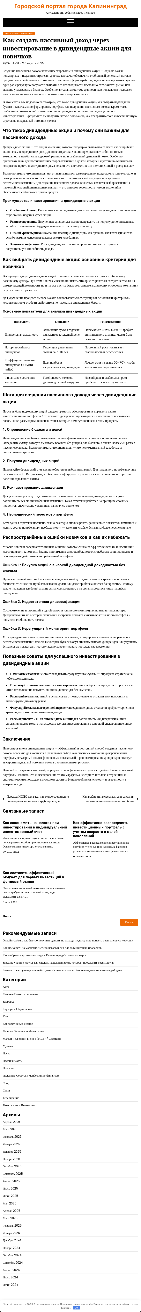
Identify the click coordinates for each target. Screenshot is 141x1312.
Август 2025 (11, 1181)
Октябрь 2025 (12, 1166)
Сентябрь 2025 (13, 1174)
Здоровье (8, 1001)
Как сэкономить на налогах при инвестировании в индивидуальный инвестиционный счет (35, 827)
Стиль (7, 1090)
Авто (6, 987)
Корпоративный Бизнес (18, 1024)
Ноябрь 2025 (11, 1159)
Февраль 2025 (12, 1225)
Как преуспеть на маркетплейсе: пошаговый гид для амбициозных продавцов (52, 948)
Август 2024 (11, 1270)
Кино (6, 1016)
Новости (8, 1068)
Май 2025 (9, 1203)
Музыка (8, 1046)
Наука (6, 1053)
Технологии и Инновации (19, 1105)
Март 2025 (10, 1218)
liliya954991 (11, 63)
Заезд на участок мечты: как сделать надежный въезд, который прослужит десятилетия (58, 962)
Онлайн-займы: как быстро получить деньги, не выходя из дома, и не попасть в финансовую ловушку (68, 940)
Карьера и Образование (18, 1009)
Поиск (7, 916)
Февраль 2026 (12, 1137)
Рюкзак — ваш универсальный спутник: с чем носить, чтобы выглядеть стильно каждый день (62, 970)
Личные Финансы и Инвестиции (18, 33)
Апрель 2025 (11, 1211)
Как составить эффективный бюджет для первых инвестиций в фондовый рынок (33, 877)
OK (76, 1307)
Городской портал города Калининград (70, 6)
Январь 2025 (11, 1233)
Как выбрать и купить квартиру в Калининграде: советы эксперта (44, 955)
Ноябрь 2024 (11, 1248)
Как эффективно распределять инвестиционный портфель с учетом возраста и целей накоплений (100, 829)
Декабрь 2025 (12, 1152)
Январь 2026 (11, 1144)
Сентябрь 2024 (13, 1263)
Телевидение (11, 1098)
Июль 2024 (10, 1277)
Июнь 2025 (10, 1196)
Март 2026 (10, 1129)
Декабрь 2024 (12, 1240)
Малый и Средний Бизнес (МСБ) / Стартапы (32, 1039)
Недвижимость (12, 1061)
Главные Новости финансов (20, 994)
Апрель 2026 (11, 1122)
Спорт (7, 1083)
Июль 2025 (10, 1188)
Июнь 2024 (10, 1285)
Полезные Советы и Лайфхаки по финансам (31, 1075)
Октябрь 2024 (12, 1255)
